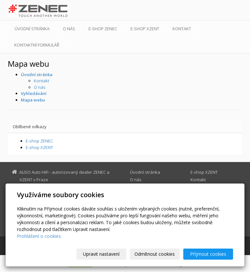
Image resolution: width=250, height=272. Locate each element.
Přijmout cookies (208, 254)
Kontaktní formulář (36, 45)
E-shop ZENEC (103, 29)
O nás (69, 29)
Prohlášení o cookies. (39, 236)
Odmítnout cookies (154, 254)
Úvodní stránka (32, 29)
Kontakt (182, 29)
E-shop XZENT (145, 29)
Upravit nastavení (101, 254)
